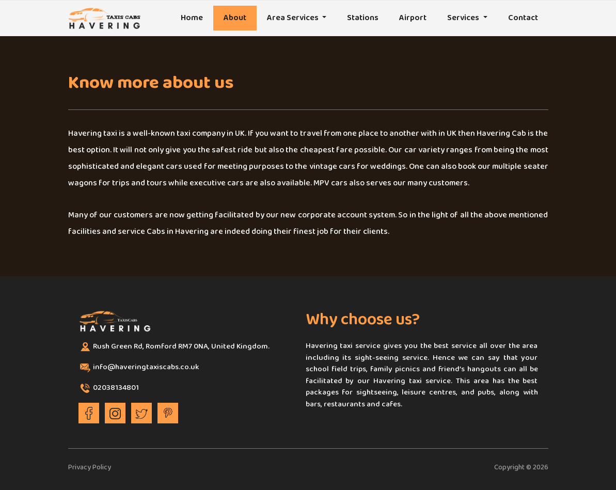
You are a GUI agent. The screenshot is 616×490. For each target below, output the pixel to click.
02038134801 (116, 388)
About (235, 18)
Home (192, 18)
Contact (523, 18)
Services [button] (464, 18)
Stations (362, 18)
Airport (413, 18)
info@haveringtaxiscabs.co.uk (146, 367)
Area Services (293, 18)
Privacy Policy (89, 467)
